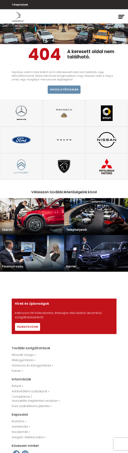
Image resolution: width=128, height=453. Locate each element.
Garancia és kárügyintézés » (32, 365)
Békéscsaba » (35, 437)
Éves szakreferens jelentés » (32, 406)
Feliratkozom (27, 327)
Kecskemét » (21, 432)
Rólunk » (17, 386)
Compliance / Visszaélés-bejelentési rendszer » (36, 399)
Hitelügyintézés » (24, 360)
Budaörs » (19, 421)
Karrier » (17, 371)
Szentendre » (21, 426)
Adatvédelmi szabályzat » (30, 391)
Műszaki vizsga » (24, 355)
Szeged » (18, 437)
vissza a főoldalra (64, 89)
